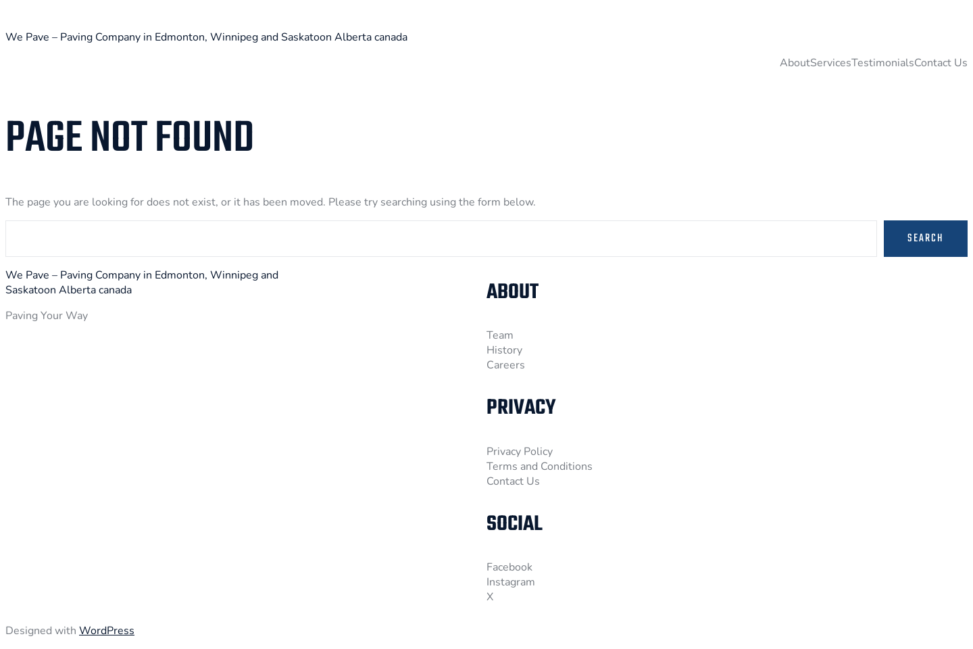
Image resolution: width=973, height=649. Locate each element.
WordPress (106, 630)
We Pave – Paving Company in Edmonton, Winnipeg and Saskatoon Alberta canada (206, 37)
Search (925, 238)
